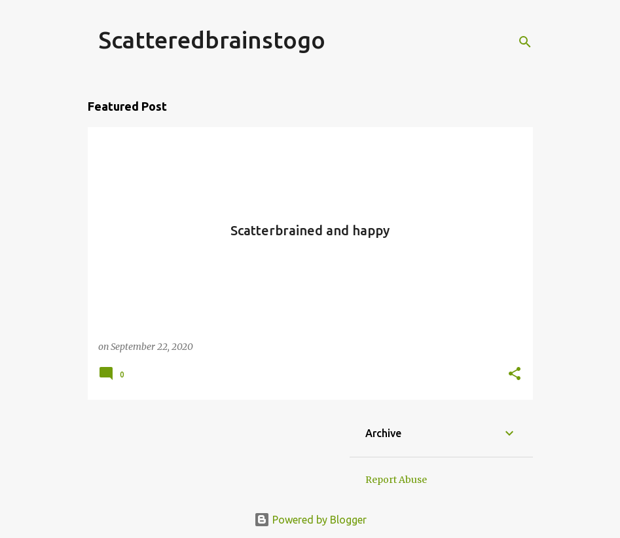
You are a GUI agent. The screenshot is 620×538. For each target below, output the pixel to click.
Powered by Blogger (310, 520)
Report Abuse (396, 480)
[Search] (525, 42)
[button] (514, 374)
